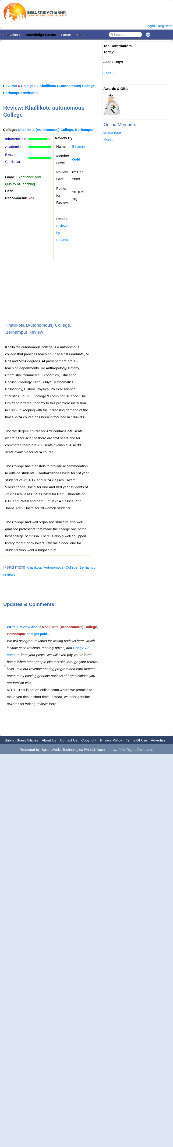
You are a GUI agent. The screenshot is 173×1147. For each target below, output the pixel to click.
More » (81, 35)
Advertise (158, 740)
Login (150, 26)
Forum (66, 35)
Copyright (88, 740)
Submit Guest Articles (21, 740)
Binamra (78, 146)
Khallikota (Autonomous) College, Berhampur (56, 130)
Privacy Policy (111, 740)
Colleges (28, 86)
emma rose (112, 132)
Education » (11, 35)
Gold (76, 159)
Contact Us (68, 740)
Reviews (10, 86)
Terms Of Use (136, 740)
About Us (49, 740)
